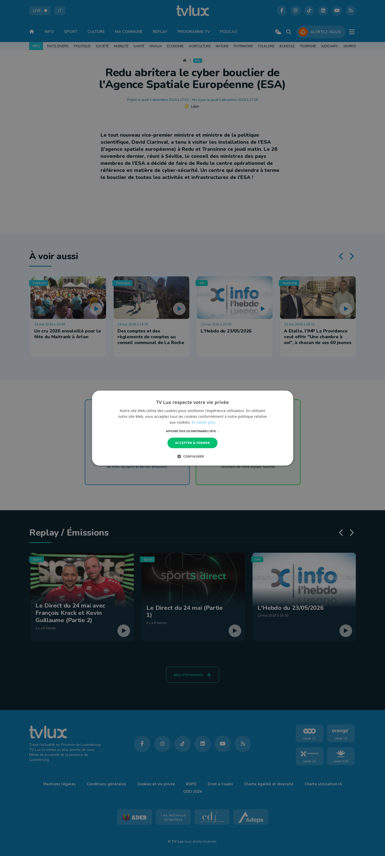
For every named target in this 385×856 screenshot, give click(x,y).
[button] (192, 431)
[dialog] (192, 427)
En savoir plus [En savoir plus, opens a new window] (203, 422)
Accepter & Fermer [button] (192, 442)
